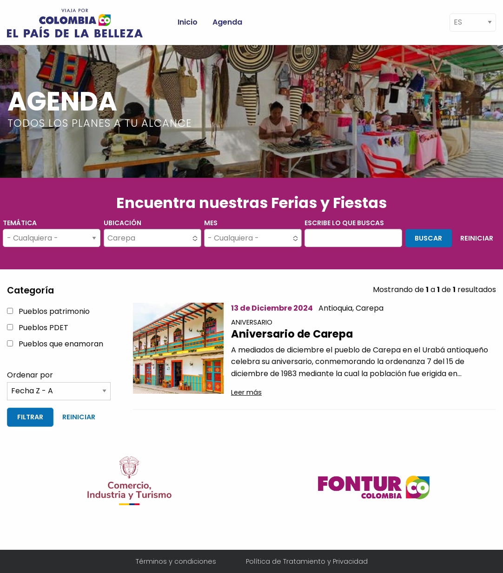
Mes (211, 223)
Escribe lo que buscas (344, 223)
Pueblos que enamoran (61, 344)
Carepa (370, 308)
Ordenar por (30, 375)
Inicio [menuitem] (188, 22)
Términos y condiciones (176, 561)
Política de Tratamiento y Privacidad (307, 561)
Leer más (246, 392)
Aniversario (251, 322)
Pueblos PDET (43, 327)
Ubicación (122, 223)
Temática (20, 223)
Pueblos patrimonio (54, 311)
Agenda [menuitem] (227, 22)
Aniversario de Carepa (292, 333)
